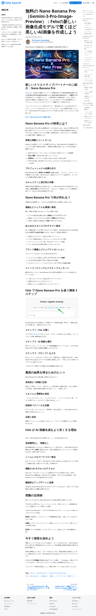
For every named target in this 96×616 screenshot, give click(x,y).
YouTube (75, 606)
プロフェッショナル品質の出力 (88, 28)
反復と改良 (87, 101)
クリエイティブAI (60, 576)
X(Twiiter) (75, 601)
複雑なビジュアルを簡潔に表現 (88, 41)
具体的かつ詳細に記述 (88, 88)
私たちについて (9, 601)
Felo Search (53, 601)
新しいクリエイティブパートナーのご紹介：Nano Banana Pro (88, 13)
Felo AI (27, 93)
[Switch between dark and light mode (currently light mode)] (93, 2)
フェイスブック (77, 609)
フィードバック (32, 604)
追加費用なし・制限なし (88, 108)
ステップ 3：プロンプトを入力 (88, 79)
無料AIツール (71, 576)
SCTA (5, 609)
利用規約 (7, 606)
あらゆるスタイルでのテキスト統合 (88, 47)
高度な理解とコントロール (88, 24)
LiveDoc (52, 604)
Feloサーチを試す (75, 3)
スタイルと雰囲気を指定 (88, 93)
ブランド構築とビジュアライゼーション (88, 53)
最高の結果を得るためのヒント (88, 84)
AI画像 (51, 576)
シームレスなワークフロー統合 (88, 113)
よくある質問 (64, 3)
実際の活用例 (86, 125)
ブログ (55, 3)
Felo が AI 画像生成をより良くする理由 (88, 104)
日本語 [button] (86, 3)
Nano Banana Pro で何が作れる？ (88, 37)
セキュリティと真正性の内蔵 (88, 33)
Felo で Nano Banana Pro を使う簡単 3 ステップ (88, 65)
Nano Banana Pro (42, 573)
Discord (74, 604)
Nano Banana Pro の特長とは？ (88, 19)
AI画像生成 (44, 576)
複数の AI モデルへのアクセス (88, 117)
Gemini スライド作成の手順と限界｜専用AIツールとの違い (11, 45)
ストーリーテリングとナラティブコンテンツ (88, 59)
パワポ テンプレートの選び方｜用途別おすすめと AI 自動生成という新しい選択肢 (11, 34)
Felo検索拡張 (53, 609)
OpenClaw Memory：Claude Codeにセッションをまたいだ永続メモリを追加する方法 (11, 20)
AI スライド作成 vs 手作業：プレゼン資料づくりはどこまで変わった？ (11, 40)
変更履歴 (29, 601)
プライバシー (8, 604)
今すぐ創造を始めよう (88, 128)
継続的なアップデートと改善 (88, 121)
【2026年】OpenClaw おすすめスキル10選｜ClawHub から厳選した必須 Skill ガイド (11, 27)
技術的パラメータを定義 (88, 97)
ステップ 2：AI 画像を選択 (88, 75)
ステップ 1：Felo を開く (88, 71)
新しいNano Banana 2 (32, 576)
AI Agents (52, 606)
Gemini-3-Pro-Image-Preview (57, 573)
